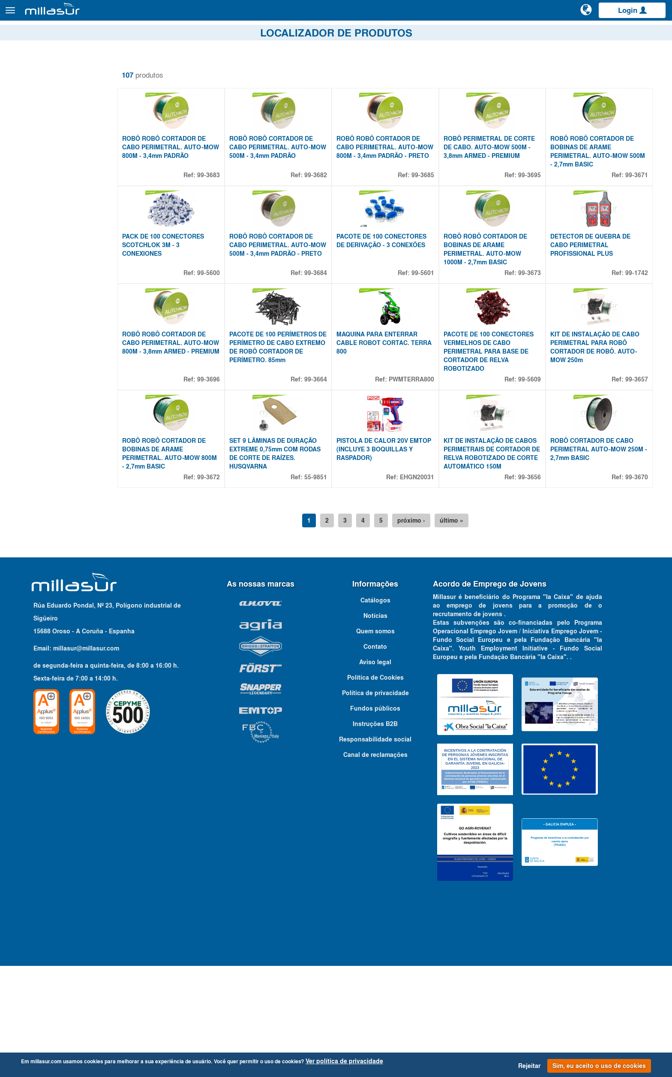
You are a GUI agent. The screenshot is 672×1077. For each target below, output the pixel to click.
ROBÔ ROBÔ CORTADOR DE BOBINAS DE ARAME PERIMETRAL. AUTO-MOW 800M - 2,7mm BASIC (184, 565)
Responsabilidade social (375, 850)
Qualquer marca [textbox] (39, 537)
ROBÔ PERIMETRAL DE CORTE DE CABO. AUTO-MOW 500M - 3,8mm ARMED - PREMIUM (497, 175)
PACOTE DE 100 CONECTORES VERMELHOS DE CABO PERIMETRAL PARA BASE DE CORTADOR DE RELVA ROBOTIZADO (497, 434)
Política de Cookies (375, 788)
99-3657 (636, 462)
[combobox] (69, 537)
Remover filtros (36, 68)
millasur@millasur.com (86, 759)
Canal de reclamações (375, 866)
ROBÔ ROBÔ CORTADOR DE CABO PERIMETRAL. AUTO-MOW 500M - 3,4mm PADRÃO (287, 175)
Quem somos (375, 742)
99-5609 (533, 462)
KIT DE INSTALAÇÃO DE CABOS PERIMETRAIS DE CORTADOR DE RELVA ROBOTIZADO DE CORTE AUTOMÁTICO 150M (498, 565)
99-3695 (533, 202)
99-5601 (431, 328)
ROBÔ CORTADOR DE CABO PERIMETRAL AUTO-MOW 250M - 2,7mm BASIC (601, 560)
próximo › (421, 631)
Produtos (103, 14)
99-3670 (636, 588)
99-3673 (533, 328)
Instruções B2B (375, 835)
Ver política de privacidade (344, 1061)
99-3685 (431, 202)
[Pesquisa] (554, 14)
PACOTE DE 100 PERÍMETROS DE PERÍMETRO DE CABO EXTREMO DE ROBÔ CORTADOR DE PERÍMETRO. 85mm (289, 434)
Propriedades (41, 162)
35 (30, 189)
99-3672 (224, 588)
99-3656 (533, 588)
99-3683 (224, 202)
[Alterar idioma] (587, 14)
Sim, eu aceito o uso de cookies (599, 1066)
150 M (35, 241)
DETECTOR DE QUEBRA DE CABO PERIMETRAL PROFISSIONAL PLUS (595, 300)
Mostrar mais (35, 249)
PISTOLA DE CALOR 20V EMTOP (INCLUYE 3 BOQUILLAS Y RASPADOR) (388, 560)
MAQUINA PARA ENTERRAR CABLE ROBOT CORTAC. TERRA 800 (389, 426)
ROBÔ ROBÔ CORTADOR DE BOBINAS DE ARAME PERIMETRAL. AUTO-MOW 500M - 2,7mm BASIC (596, 179)
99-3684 (328, 328)
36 (30, 200)
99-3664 (328, 462)
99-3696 (224, 462)
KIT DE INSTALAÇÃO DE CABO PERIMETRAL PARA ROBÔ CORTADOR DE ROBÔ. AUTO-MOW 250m (599, 430)
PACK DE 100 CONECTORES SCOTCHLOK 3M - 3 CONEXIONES (184, 300)
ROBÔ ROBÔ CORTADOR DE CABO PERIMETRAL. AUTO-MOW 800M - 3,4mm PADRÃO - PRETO (392, 179)
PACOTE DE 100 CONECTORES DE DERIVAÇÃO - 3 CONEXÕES (394, 296)
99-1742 (636, 328)
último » (462, 631)
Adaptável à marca (52, 522)
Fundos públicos (375, 819)
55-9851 (328, 588)
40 (30, 220)
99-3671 (636, 202)
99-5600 (224, 328)
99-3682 (328, 202)
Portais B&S (579, 34)
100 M (35, 231)
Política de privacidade (375, 804)
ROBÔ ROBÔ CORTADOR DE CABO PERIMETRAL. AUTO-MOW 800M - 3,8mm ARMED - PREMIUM (185, 430)
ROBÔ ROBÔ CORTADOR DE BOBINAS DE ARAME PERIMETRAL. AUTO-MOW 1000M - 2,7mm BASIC (493, 304)
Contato (656, 34)
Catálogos (621, 34)
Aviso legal (375, 773)
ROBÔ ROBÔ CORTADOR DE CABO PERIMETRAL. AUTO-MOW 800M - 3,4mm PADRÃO (184, 175)
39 (30, 210)
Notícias (375, 727)
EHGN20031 (425, 588)
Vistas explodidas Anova (517, 34)
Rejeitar (529, 1066)
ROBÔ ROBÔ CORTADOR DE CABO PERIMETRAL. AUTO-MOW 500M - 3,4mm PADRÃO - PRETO (289, 304)
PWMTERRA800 (419, 462)
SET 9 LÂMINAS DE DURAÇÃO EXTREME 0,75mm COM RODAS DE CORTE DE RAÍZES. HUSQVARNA (291, 565)
